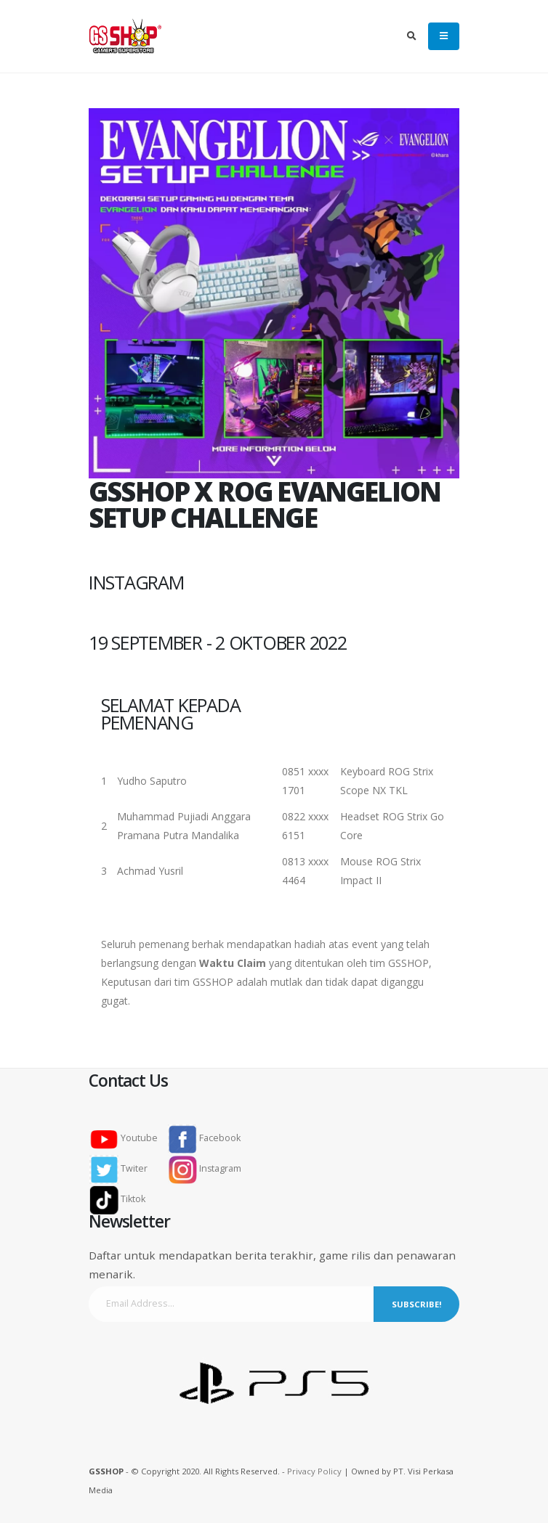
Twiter (122, 1168)
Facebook (204, 1138)
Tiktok (121, 1199)
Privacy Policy (314, 1471)
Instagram (205, 1168)
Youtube (127, 1138)
